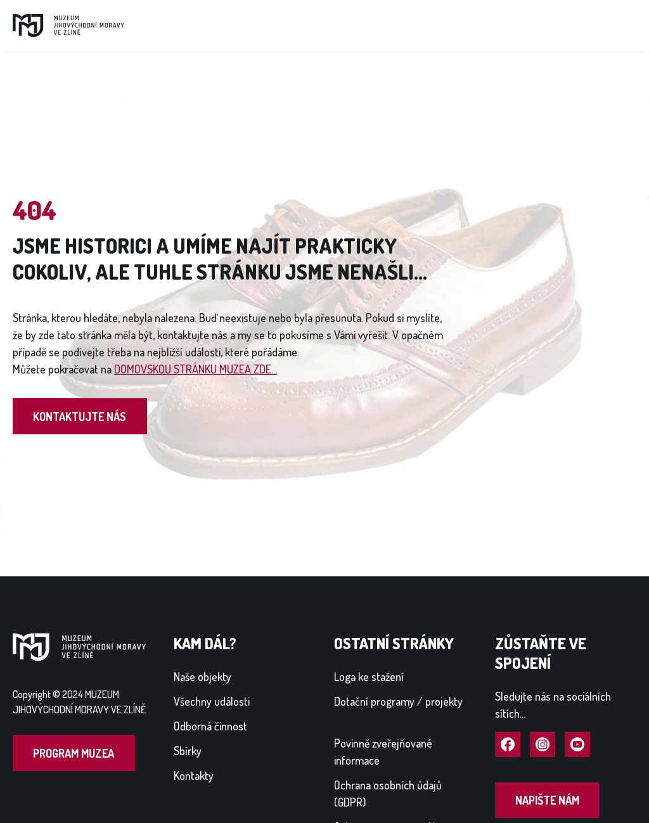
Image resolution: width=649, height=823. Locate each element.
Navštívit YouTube (577, 745)
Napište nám (547, 800)
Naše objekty (202, 677)
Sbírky (188, 751)
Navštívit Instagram (542, 745)
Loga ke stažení (369, 677)
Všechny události (212, 701)
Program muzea (73, 753)
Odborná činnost (210, 726)
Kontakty (194, 775)
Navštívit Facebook (507, 745)
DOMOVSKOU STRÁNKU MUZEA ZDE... (195, 369)
